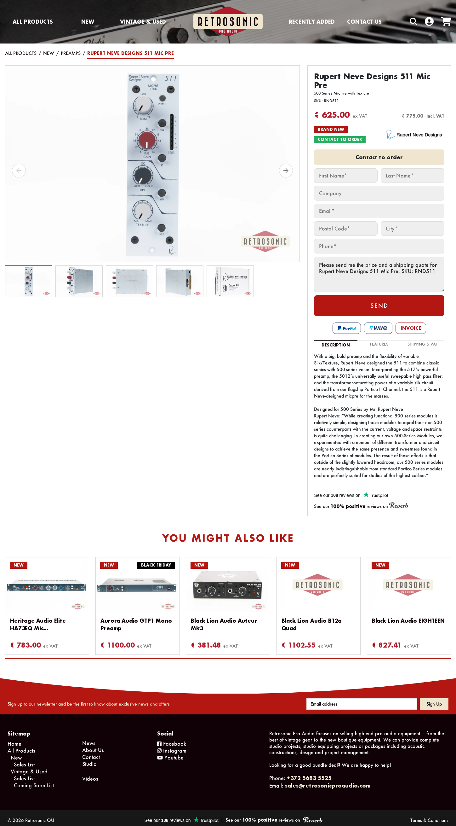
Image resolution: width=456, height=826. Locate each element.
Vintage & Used (143, 21)
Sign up (434, 699)
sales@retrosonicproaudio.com (328, 781)
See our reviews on (361, 505)
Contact (91, 752)
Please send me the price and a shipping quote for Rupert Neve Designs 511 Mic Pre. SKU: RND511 (379, 274)
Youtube (170, 753)
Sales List (24, 760)
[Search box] (400, 21)
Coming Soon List (34, 780)
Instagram (171, 746)
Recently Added (312, 21)
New (87, 21)
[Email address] (361, 699)
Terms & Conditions (429, 816)
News (88, 738)
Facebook (171, 739)
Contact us (364, 21)
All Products (33, 21)
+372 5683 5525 (309, 773)
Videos (90, 774)
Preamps (71, 53)
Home (14, 739)
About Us (93, 745)
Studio (89, 759)
